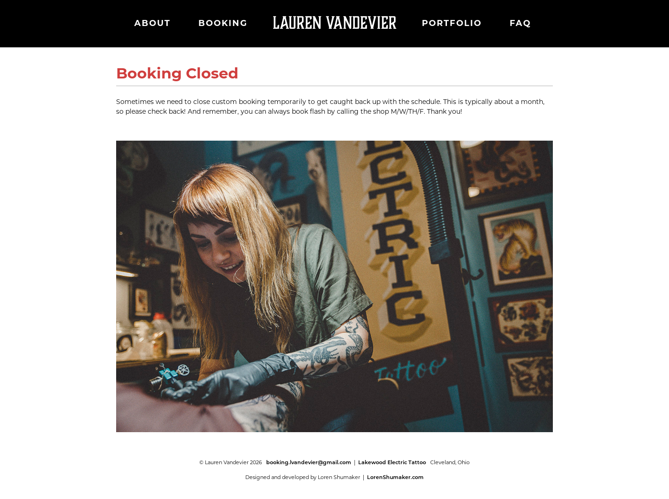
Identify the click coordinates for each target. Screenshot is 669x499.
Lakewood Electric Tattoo (392, 462)
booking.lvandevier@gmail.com (308, 462)
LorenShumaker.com (395, 477)
